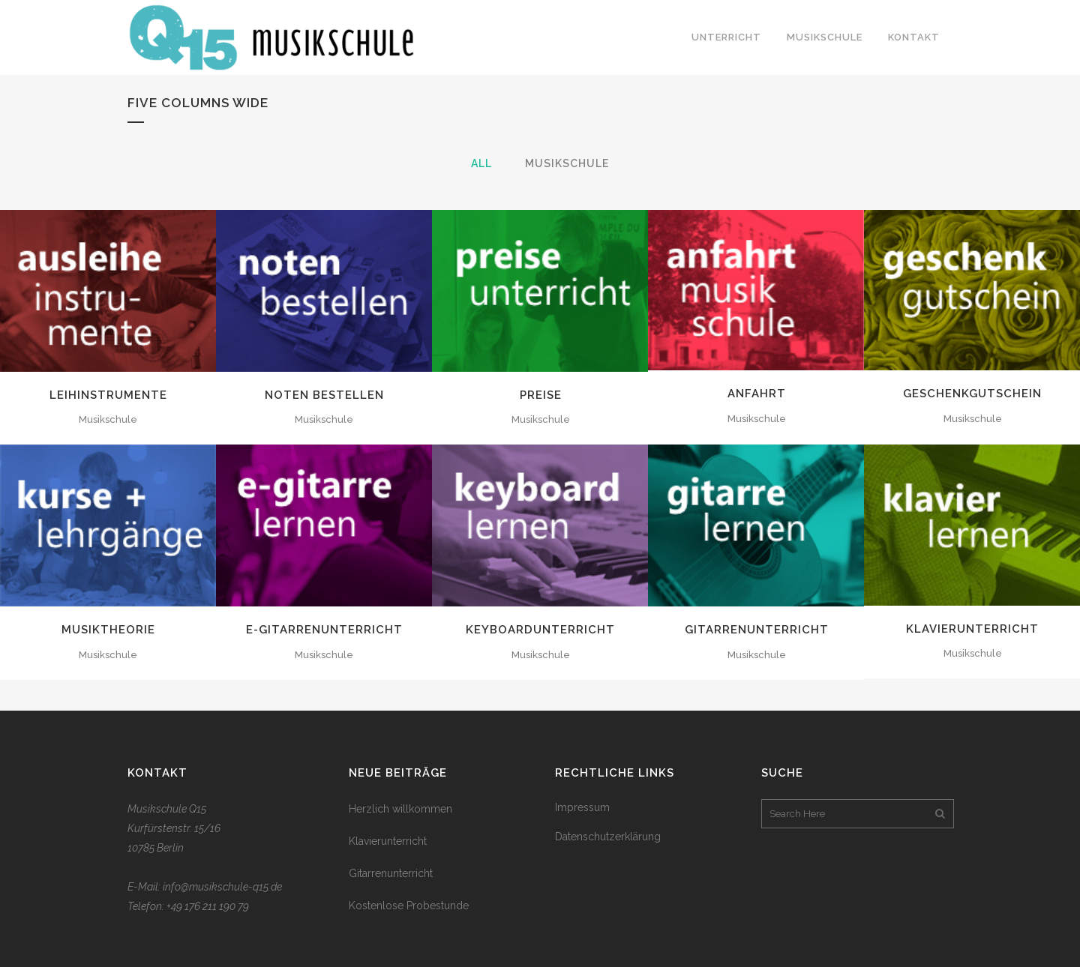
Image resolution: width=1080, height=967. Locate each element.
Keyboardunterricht (540, 629)
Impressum (582, 807)
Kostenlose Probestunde (409, 906)
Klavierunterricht (972, 629)
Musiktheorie (108, 629)
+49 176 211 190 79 (207, 906)
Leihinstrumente (108, 395)
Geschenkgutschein (972, 393)
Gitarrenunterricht (757, 629)
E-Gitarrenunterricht (324, 629)
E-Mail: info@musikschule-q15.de (205, 887)
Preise (541, 395)
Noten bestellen (324, 395)
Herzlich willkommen (400, 809)
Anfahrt (757, 393)
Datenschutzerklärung (608, 837)
